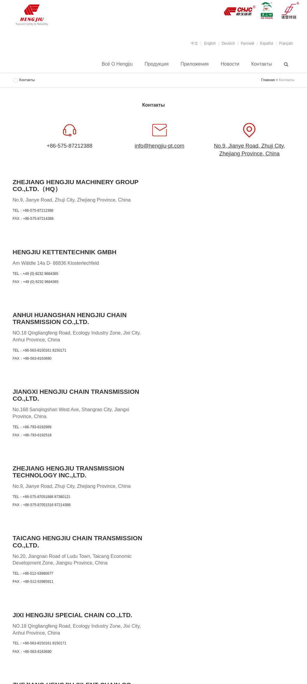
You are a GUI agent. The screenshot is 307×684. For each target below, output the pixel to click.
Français (286, 43)
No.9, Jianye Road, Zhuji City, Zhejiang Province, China (249, 150)
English (210, 43)
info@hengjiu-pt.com (159, 146)
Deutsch (228, 43)
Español (266, 43)
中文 (194, 43)
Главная (268, 80)
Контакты (261, 64)
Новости (230, 64)
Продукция (156, 64)
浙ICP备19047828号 (194, 657)
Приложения (194, 64)
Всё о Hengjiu (117, 64)
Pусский (247, 43)
